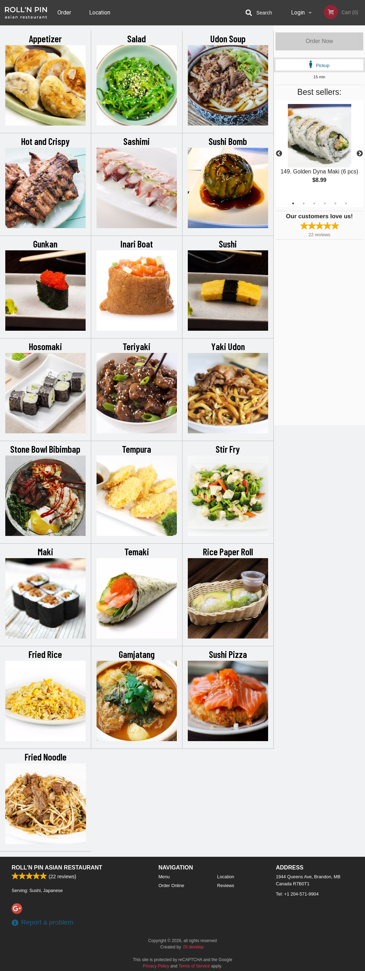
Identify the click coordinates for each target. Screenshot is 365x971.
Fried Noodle (46, 756)
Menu (164, 876)
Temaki (136, 551)
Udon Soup (228, 38)
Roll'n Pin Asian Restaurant (57, 868)
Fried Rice (45, 654)
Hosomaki (45, 346)
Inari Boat (136, 243)
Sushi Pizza (228, 654)
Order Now (319, 41)
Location (99, 12)
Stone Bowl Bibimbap (45, 448)
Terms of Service (194, 966)
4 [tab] (324, 203)
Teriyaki (136, 346)
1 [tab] (293, 203)
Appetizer (45, 38)
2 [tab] (303, 203)
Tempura (136, 448)
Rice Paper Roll (228, 551)
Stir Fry (228, 448)
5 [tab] (335, 203)
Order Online (65, 17)
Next (359, 153)
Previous (279, 153)
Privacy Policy (156, 966)
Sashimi (136, 141)
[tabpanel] (319, 149)
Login (298, 12)
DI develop (193, 947)
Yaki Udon (228, 346)
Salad (136, 38)
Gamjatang (137, 654)
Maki (45, 551)
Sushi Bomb (228, 141)
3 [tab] (314, 203)
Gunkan (45, 243)
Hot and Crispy (45, 141)
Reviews (225, 885)
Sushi (228, 243)
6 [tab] (345, 203)
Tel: (297, 894)
